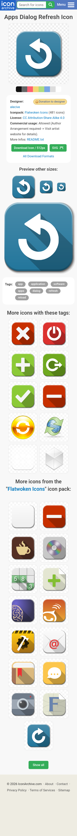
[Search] (50, 4)
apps (21, 291)
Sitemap (64, 790)
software (59, 284)
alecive (15, 107)
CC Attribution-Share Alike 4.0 (44, 118)
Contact (62, 784)
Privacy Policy (16, 790)
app (20, 284)
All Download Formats (38, 156)
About (49, 784)
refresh (53, 291)
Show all (38, 765)
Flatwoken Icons (36, 112)
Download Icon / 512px (29, 148)
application (38, 284)
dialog (36, 291)
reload (22, 297)
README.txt (35, 139)
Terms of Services (42, 790)
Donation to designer (52, 101)
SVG (57, 148)
